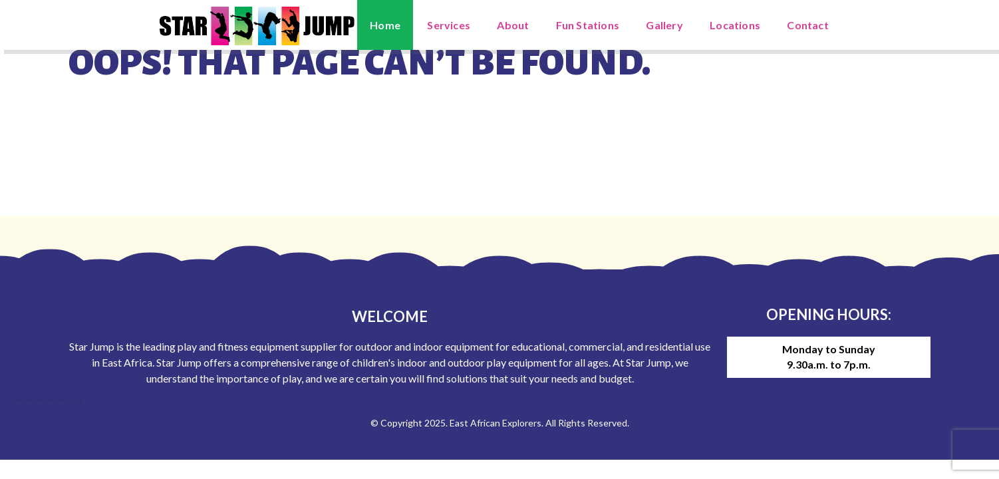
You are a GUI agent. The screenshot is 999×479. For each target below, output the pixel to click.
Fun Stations (587, 25)
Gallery (664, 25)
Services (448, 25)
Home (385, 25)
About (513, 25)
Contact (807, 25)
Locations (735, 25)
